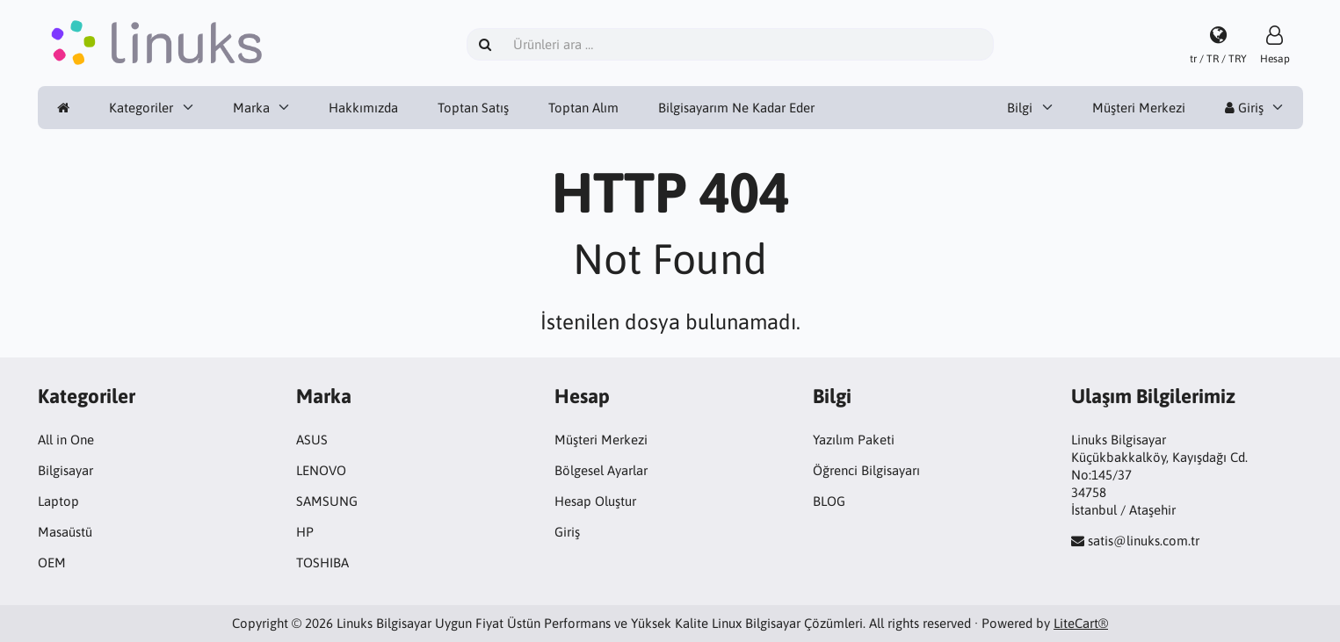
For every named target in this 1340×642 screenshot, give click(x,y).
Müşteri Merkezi (1138, 107)
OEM (52, 562)
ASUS (312, 439)
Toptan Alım (583, 107)
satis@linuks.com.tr (1143, 540)
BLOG (829, 501)
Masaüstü (65, 531)
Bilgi (1019, 107)
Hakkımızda (363, 107)
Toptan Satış (473, 107)
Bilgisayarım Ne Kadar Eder (736, 107)
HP (305, 531)
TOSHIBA (322, 562)
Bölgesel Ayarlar (601, 470)
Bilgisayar (65, 470)
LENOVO (321, 470)
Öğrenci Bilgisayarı (866, 470)
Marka (251, 107)
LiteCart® (1081, 623)
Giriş (1244, 107)
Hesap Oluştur (595, 501)
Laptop (58, 501)
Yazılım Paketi (854, 439)
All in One (66, 439)
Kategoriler (141, 107)
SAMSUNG (327, 501)
